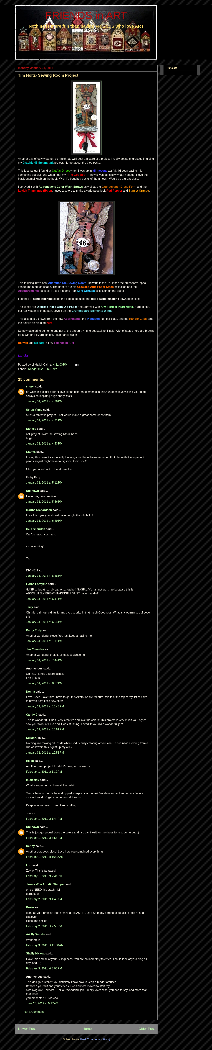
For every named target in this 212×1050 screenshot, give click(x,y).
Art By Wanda (35, 934)
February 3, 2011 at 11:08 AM (44, 945)
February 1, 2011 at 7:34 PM (44, 875)
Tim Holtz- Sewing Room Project (48, 75)
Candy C (32, 714)
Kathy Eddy (34, 630)
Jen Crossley (35, 649)
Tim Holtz (51, 369)
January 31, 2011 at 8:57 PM (44, 683)
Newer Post (27, 1029)
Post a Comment (33, 1011)
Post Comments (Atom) (95, 1039)
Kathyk (31, 451)
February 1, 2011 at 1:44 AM (44, 818)
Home (87, 1029)
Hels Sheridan (35, 529)
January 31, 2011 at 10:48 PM (45, 706)
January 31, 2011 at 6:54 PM (44, 621)
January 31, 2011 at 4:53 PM (44, 443)
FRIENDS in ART (86, 15)
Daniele (31, 428)
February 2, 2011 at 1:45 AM (44, 899)
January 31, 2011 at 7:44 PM (44, 660)
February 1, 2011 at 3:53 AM (44, 837)
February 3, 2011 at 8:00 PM (44, 968)
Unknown (32, 490)
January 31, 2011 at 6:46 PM (44, 575)
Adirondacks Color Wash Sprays (61, 186)
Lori (28, 865)
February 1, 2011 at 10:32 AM (44, 856)
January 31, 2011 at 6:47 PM (44, 598)
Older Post (146, 1029)
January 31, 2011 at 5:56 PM (44, 501)
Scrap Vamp (34, 409)
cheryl (30, 386)
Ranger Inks (35, 369)
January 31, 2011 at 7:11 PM (44, 641)
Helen (30, 760)
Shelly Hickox (35, 953)
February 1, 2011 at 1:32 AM (44, 771)
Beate (30, 907)
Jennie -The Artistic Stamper (45, 884)
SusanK (31, 737)
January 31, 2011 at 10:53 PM (45, 752)
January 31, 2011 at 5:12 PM (44, 482)
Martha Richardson (39, 510)
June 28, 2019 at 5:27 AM (42, 1003)
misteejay (32, 779)
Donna (30, 691)
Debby (30, 846)
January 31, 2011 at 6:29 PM (44, 520)
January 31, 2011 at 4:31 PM (44, 420)
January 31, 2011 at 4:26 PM (44, 401)
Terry (29, 607)
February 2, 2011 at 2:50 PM (44, 926)
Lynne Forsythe (36, 584)
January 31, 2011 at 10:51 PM (45, 729)
